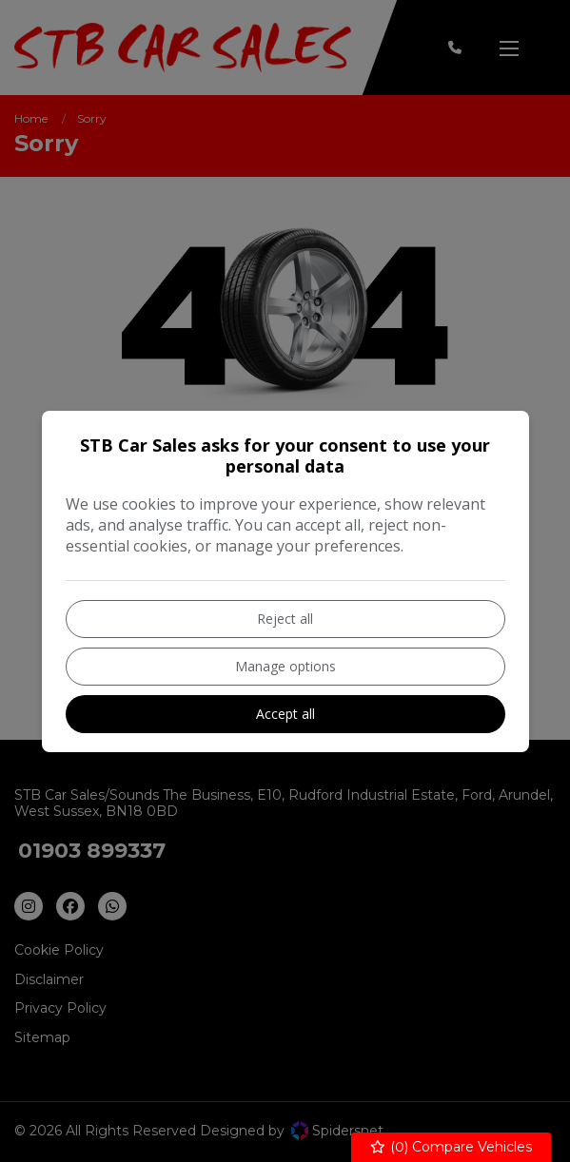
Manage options (285, 666)
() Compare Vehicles (451, 1147)
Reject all (285, 619)
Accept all (285, 714)
